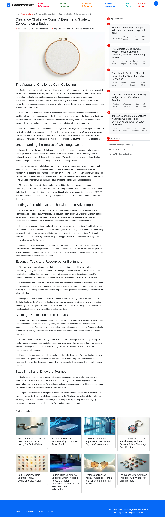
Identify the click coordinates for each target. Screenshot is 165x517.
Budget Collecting (89, 29)
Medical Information (110, 4)
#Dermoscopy (117, 38)
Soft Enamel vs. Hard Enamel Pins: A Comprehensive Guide (30, 478)
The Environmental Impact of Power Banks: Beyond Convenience (98, 441)
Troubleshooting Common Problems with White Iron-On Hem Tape (133, 478)
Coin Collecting (76, 29)
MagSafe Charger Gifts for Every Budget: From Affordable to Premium (129, 97)
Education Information (64, 4)
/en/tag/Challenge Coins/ (121, 145)
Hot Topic (128, 4)
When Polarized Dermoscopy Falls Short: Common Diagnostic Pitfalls (129, 30)
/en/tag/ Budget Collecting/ (121, 154)
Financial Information (87, 4)
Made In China (142, 4)
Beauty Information (43, 4)
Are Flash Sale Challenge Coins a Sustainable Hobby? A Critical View (31, 441)
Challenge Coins (64, 29)
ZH (156, 3)
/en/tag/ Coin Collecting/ (120, 149)
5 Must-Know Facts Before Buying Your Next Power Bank (65, 441)
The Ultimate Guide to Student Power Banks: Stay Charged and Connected (129, 76)
